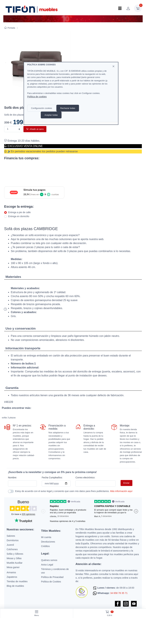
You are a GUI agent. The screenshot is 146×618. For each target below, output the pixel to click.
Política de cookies (37, 96)
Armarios (11, 572)
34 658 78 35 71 (119, 593)
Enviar (126, 483)
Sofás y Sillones (15, 553)
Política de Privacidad (52, 577)
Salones (11, 536)
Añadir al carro (35, 129)
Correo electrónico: (85, 477)
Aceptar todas (51, 115)
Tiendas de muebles (17, 581)
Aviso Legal (47, 564)
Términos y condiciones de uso (55, 571)
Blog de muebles (15, 586)
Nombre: (12, 477)
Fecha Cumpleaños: (52, 477)
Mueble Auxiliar (14, 562)
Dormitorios (13, 540)
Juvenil (10, 545)
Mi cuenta (46, 537)
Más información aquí (121, 491)
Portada (9, 28)
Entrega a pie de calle (19, 212)
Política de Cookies (51, 581)
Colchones (12, 549)
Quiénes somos (49, 560)
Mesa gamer (13, 567)
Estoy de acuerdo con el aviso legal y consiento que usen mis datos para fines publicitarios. (73, 491)
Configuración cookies (41, 108)
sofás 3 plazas (9, 417)
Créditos (45, 546)
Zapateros (12, 577)
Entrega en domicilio (18, 216)
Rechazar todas (67, 108)
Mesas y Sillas (14, 558)
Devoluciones (48, 541)
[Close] (113, 66)
